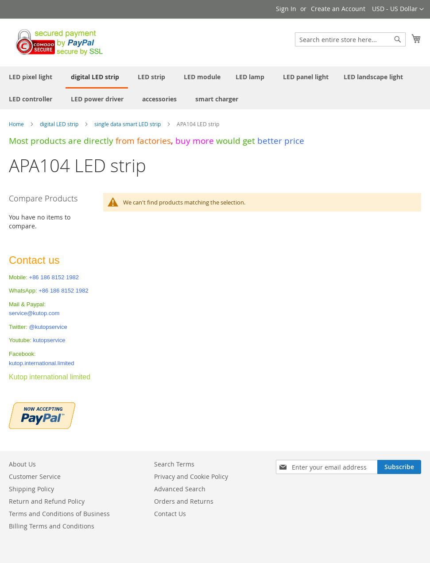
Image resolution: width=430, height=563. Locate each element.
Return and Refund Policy (47, 501)
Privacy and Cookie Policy (191, 476)
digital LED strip (60, 123)
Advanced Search (179, 489)
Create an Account (338, 8)
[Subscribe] (399, 467)
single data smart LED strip (128, 123)
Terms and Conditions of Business (59, 513)
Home (17, 123)
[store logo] (57, 42)
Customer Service (35, 476)
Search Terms (174, 464)
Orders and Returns (183, 501)
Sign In (286, 8)
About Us (22, 464)
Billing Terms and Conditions (51, 526)
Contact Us (170, 513)
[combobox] (350, 39)
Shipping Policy (31, 489)
